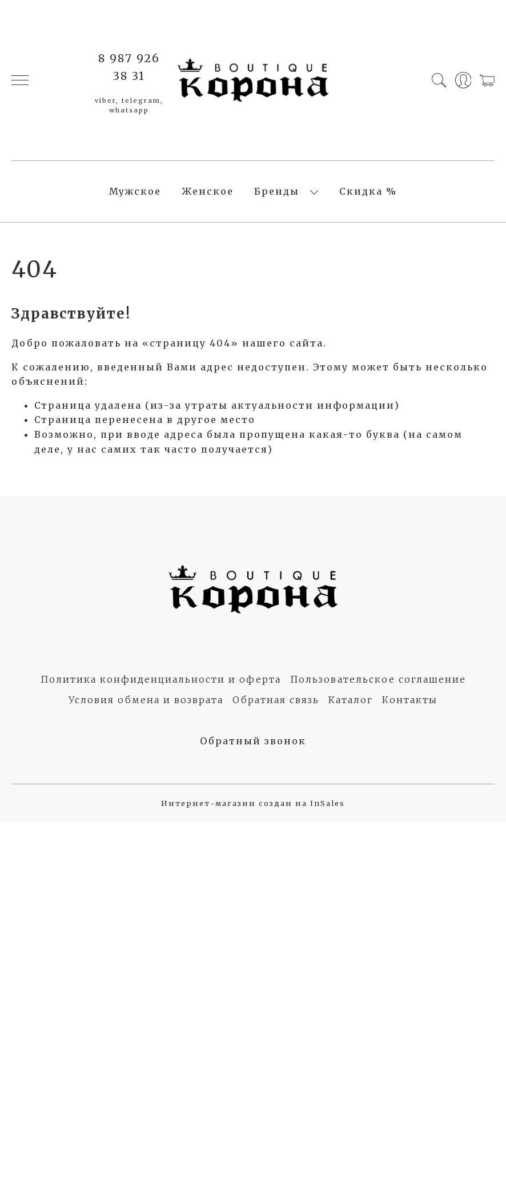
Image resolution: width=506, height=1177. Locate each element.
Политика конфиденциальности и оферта (161, 679)
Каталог (350, 700)
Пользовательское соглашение (378, 679)
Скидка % (368, 191)
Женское (208, 191)
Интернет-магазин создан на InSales (253, 803)
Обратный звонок (253, 741)
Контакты (409, 700)
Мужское (135, 191)
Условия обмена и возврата (146, 700)
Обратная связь (275, 700)
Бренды (276, 191)
